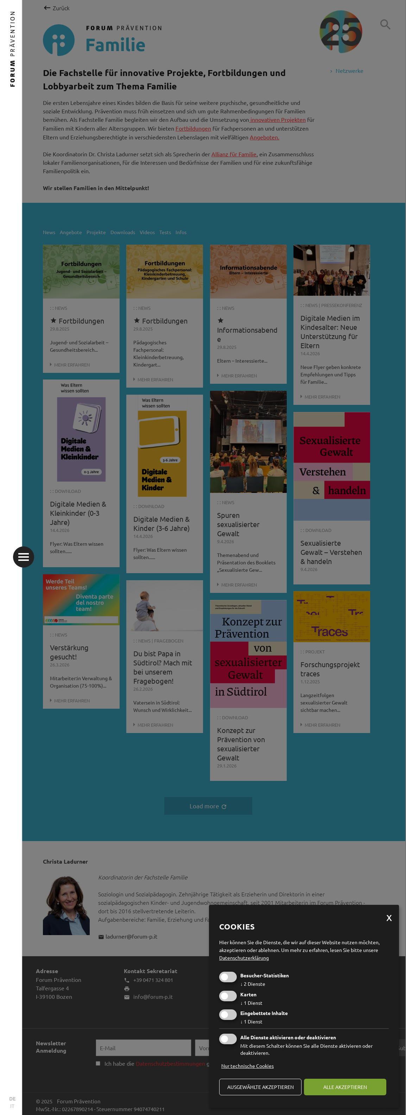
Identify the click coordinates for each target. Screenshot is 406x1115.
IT (12, 1106)
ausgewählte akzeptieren (260, 1087)
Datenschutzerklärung (244, 957)
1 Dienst (251, 1003)
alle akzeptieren (345, 1087)
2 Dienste (252, 984)
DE (12, 1098)
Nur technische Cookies (247, 1066)
